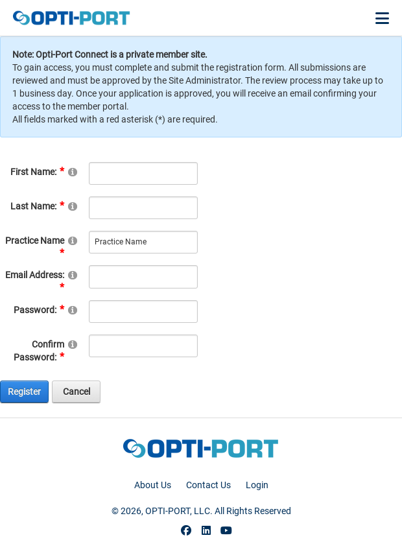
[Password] (143, 311)
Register (24, 391)
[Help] (72, 171)
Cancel (76, 391)
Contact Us (208, 485)
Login (257, 485)
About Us (152, 485)
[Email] (143, 276)
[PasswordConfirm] (143, 346)
